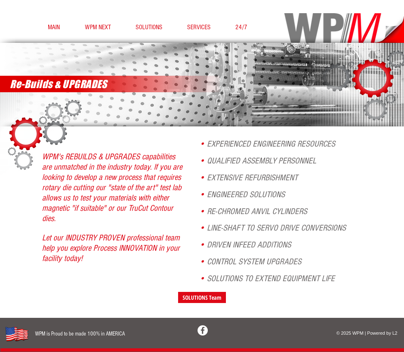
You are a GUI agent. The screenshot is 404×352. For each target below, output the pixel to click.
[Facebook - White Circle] (202, 330)
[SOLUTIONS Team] (202, 297)
